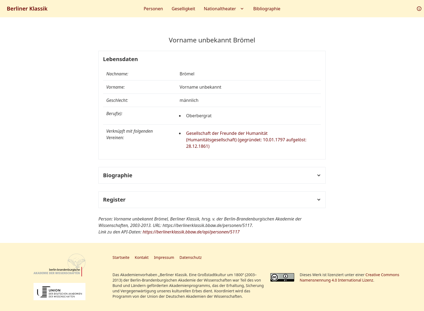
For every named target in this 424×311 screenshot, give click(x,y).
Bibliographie (266, 9)
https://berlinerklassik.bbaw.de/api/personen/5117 (191, 232)
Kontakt (141, 257)
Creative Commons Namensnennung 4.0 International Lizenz (349, 277)
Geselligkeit (183, 9)
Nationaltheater (224, 9)
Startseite (121, 257)
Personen (153, 9)
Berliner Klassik (27, 8)
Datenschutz (191, 257)
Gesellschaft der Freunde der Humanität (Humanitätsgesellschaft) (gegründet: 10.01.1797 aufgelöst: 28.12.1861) (246, 139)
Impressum (164, 257)
